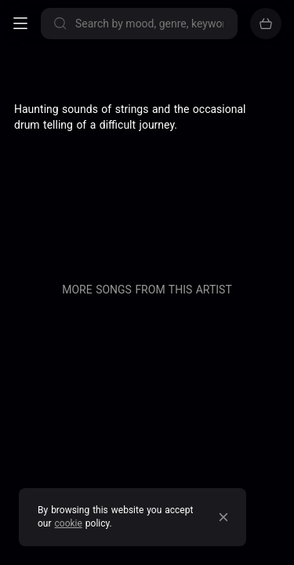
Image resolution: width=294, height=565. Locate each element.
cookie (68, 523)
